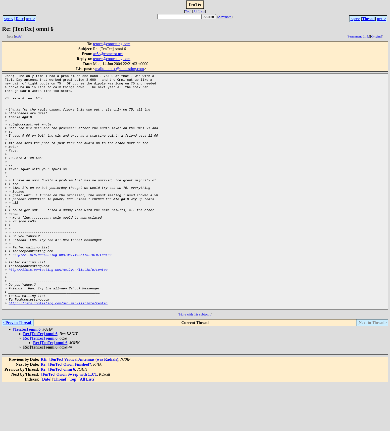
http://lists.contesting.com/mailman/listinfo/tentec (61, 291)
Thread (368, 19)
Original (376, 36)
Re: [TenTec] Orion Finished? (66, 411)
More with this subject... (195, 361)
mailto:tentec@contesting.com (119, 69)
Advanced (225, 17)
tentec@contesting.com (111, 44)
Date (20, 19)
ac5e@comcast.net (108, 54)
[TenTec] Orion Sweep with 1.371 (69, 421)
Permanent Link (358, 36)
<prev (8, 19)
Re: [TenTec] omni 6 (40, 381)
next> (30, 19)
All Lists (199, 11)
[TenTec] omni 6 (27, 376)
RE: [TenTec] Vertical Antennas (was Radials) (79, 406)
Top (187, 11)
